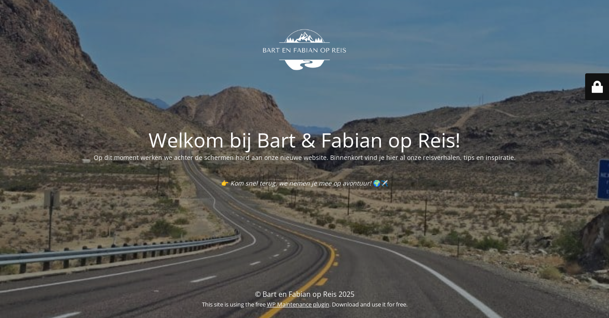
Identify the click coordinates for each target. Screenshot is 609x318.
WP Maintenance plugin (298, 304)
